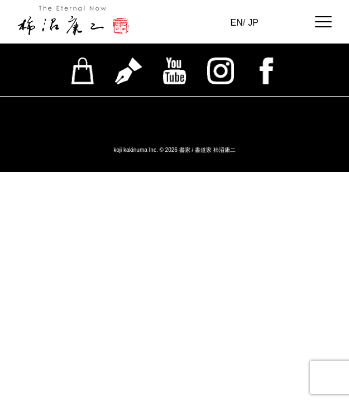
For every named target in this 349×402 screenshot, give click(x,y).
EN (237, 22)
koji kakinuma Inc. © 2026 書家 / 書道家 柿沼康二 (174, 150)
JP (253, 22)
